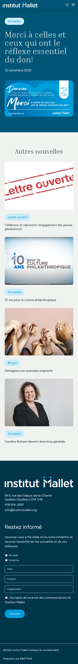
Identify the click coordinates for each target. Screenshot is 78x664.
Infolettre (14, 560)
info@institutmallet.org (21, 510)
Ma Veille (13, 555)
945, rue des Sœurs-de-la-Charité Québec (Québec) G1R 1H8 (28, 497)
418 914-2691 (14, 504)
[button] (73, 4)
